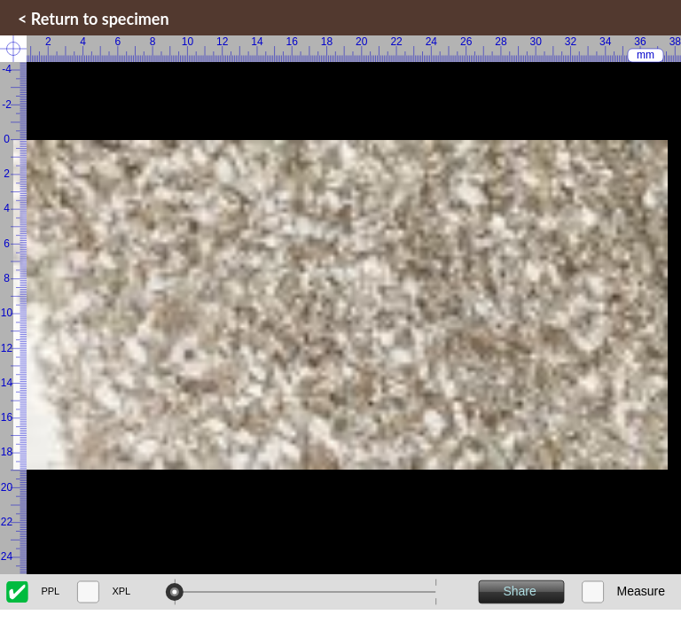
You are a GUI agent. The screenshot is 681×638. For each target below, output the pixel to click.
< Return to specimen (93, 18)
